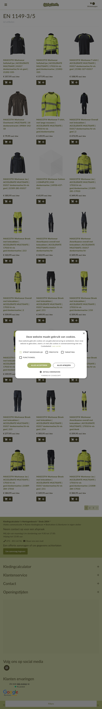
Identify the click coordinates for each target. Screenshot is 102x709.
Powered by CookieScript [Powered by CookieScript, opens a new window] (51, 375)
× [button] (84, 333)
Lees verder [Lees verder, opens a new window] (56, 346)
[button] (51, 372)
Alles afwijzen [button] (64, 365)
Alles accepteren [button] (39, 365)
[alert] (51, 354)
